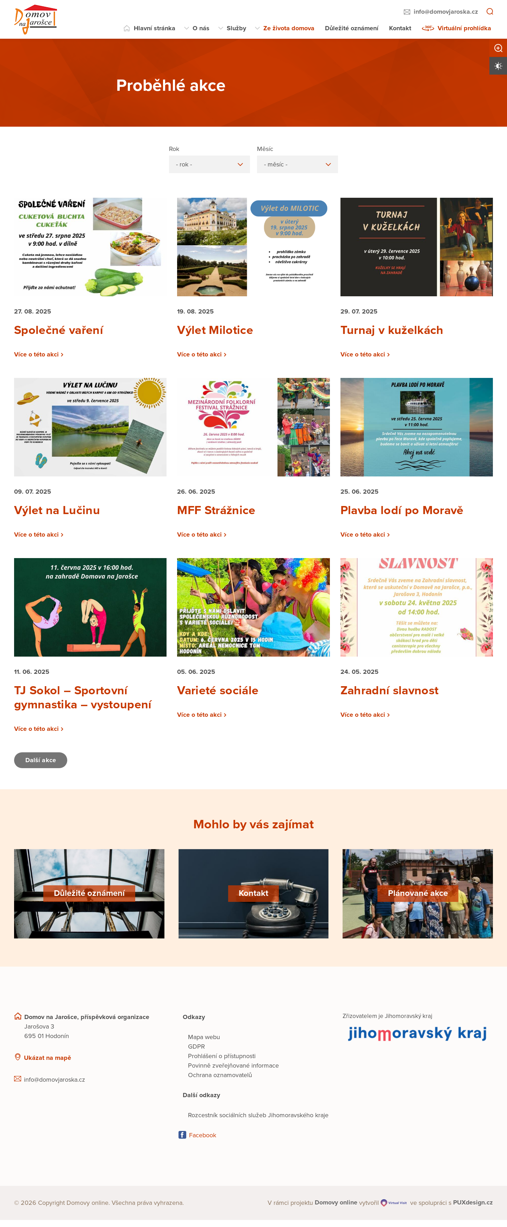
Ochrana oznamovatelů (220, 1082)
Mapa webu (204, 1044)
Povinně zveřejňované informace (233, 1072)
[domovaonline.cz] (336, 1210)
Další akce (41, 767)
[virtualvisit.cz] (393, 1210)
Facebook (202, 1142)
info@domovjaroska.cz (446, 11)
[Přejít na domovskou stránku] (35, 19)
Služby (236, 28)
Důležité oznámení (351, 28)
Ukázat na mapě (47, 1065)
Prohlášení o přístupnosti (222, 1063)
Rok (174, 149)
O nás (201, 28)
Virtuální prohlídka (464, 28)
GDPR (196, 1053)
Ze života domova (288, 28)
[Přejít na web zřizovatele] (418, 1041)
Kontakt (400, 28)
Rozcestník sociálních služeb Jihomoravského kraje (258, 1122)
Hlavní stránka (154, 28)
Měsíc (265, 149)
